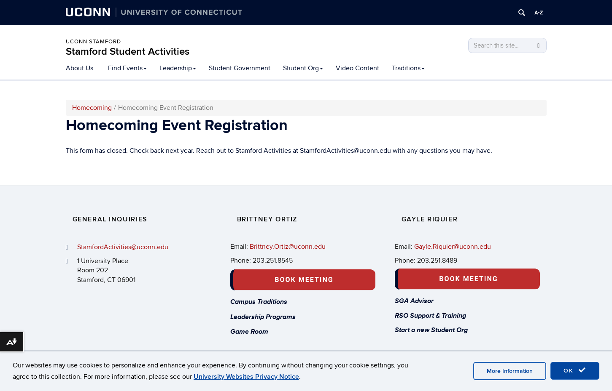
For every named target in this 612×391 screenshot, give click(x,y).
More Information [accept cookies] (510, 371)
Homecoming (92, 108)
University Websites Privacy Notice (246, 376)
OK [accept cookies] (574, 370)
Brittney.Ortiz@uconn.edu (288, 246)
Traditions (408, 68)
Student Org (303, 68)
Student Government (239, 68)
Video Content (357, 68)
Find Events (127, 68)
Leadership (177, 68)
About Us (79, 68)
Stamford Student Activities (127, 51)
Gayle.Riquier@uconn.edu (452, 246)
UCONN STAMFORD (93, 41)
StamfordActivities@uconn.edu (122, 247)
